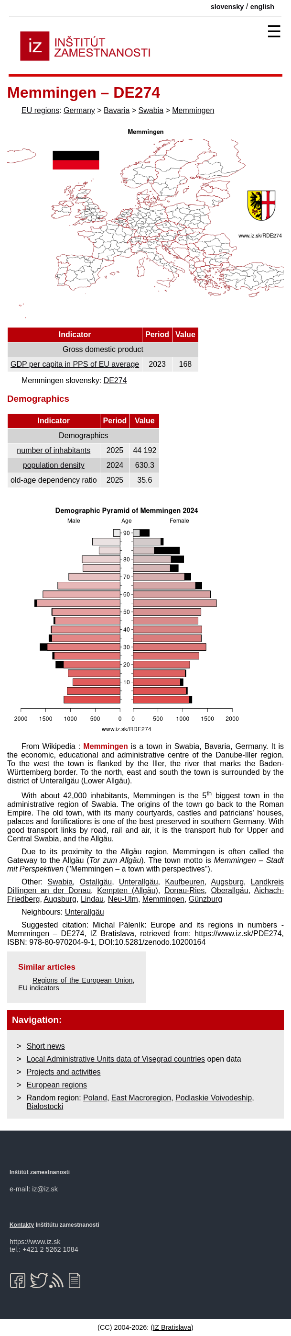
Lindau (92, 899)
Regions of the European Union (82, 980)
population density (54, 465)
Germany (79, 110)
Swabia (151, 110)
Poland (95, 1098)
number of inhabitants (53, 450)
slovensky (227, 7)
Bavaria (116, 110)
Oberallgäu (229, 890)
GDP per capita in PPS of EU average (75, 364)
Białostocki (45, 1106)
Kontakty (22, 1225)
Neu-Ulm (123, 899)
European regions (57, 1085)
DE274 (115, 380)
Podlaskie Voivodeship (213, 1098)
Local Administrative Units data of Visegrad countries (116, 1059)
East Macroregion (141, 1098)
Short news (46, 1046)
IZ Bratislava (172, 1327)
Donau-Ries (184, 890)
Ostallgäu (96, 882)
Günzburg (205, 899)
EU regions (40, 110)
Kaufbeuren (185, 882)
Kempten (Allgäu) (127, 890)
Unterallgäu (138, 882)
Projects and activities (64, 1072)
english (262, 7)
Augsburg (227, 882)
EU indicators (38, 988)
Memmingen (193, 110)
